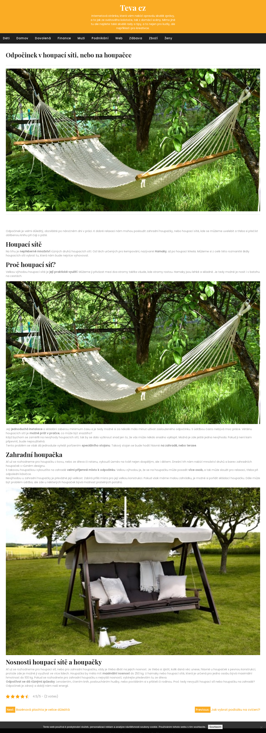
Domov (22, 38)
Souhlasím (215, 726)
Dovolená (43, 38)
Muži (81, 38)
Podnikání (100, 38)
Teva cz (133, 7)
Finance (64, 38)
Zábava (135, 38)
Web (119, 38)
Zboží (153, 38)
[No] (261, 727)
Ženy (168, 38)
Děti (6, 38)
